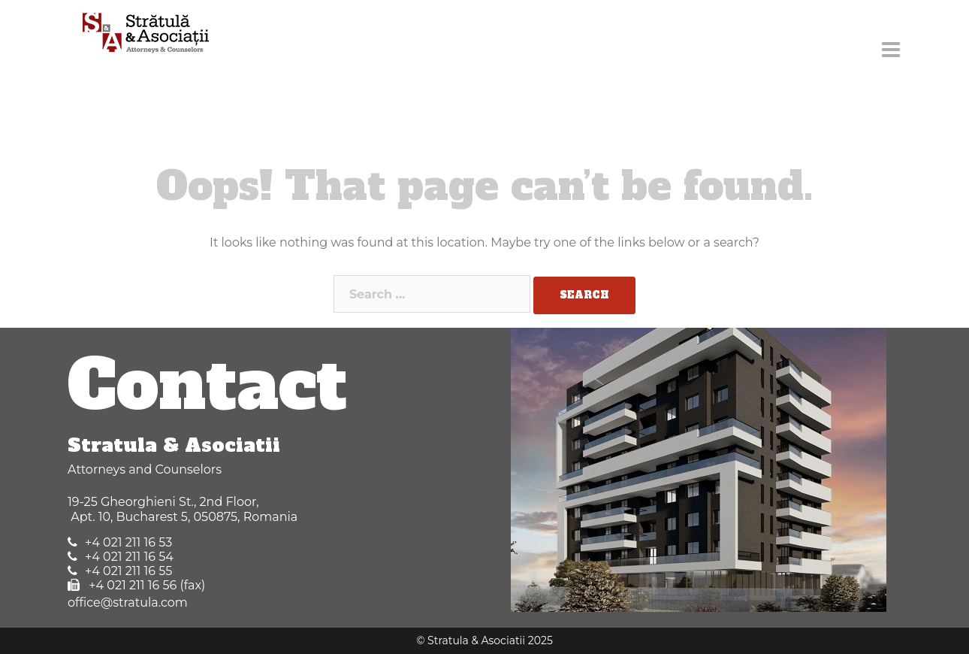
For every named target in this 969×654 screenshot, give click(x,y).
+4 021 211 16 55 (128, 571)
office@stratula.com (128, 602)
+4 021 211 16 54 (129, 557)
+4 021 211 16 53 (128, 542)
